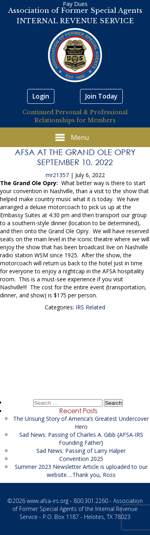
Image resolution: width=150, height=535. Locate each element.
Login (40, 96)
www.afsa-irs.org (47, 501)
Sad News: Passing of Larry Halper (81, 450)
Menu (72, 137)
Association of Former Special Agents (75, 10)
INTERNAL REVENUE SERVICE (75, 21)
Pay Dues (75, 4)
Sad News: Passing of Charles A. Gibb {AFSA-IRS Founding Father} (81, 438)
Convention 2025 (81, 458)
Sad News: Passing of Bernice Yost (75, 337)
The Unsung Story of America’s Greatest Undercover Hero (81, 422)
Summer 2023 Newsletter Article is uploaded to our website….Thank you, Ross (81, 470)
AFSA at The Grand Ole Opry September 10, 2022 (75, 157)
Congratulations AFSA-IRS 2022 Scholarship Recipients (75, 363)
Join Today (101, 96)
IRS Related (90, 307)
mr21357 (57, 175)
